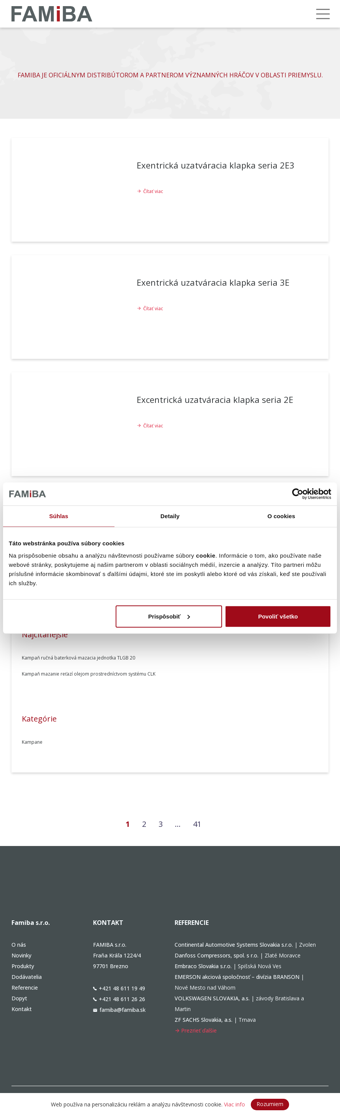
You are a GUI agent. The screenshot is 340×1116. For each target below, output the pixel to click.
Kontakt (21, 1009)
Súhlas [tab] (58, 516)
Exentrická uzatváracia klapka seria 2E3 (215, 165)
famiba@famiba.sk (119, 1009)
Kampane (32, 742)
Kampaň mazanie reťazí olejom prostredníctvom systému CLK (88, 674)
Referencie (24, 987)
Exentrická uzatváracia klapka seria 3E (213, 282)
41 (200, 823)
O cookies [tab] (281, 516)
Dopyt (19, 998)
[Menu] (322, 13)
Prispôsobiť (169, 616)
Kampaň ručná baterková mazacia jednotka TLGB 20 (78, 658)
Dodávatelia (26, 976)
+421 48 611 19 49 (119, 988)
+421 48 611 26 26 (119, 999)
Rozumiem (270, 1104)
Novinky (21, 955)
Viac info (234, 1104)
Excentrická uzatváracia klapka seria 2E (215, 399)
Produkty (22, 966)
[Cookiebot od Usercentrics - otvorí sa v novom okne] (297, 494)
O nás (18, 944)
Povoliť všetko (278, 616)
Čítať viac (150, 191)
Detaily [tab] (170, 516)
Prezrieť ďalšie (196, 1030)
